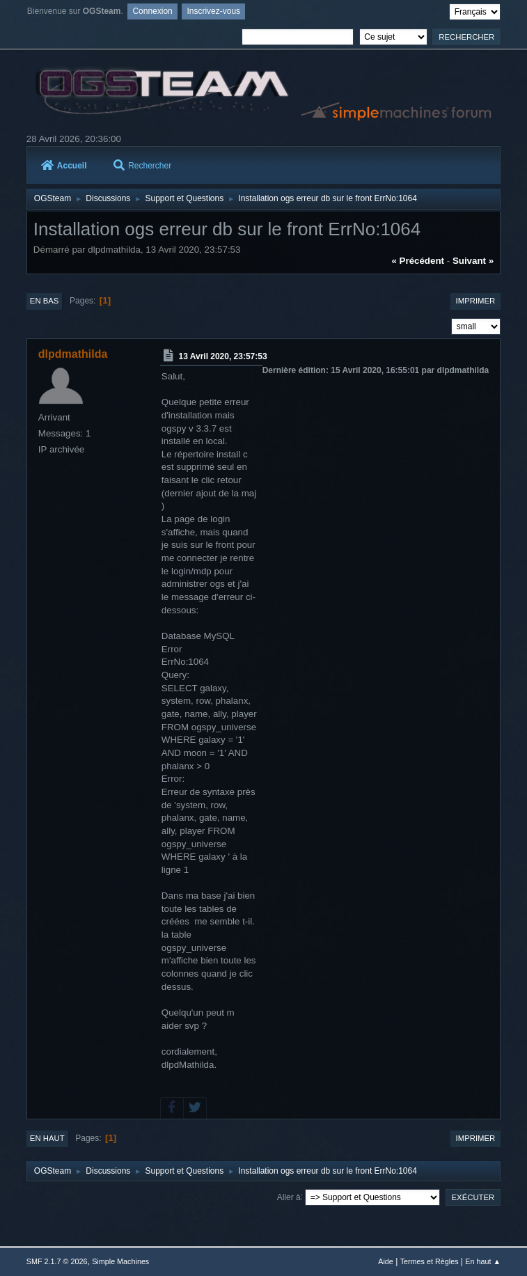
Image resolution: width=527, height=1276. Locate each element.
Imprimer (476, 301)
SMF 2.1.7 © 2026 (57, 1261)
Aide (385, 1261)
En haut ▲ (483, 1261)
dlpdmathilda (72, 354)
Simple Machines (120, 1261)
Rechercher (142, 166)
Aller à (289, 1197)
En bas (44, 301)
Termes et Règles (429, 1261)
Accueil (64, 166)
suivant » (473, 260)
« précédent (417, 260)
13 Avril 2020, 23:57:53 (223, 356)
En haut (47, 1138)
